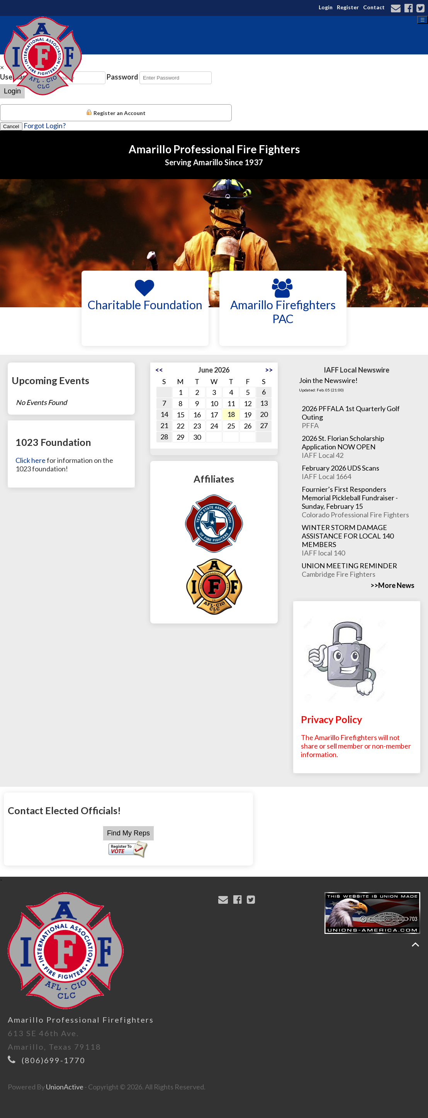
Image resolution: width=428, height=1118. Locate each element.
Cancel (11, 126)
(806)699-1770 (53, 1060)
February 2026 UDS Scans (340, 468)
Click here (30, 460)
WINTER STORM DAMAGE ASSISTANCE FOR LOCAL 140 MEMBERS (348, 536)
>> (269, 370)
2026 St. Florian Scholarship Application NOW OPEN (343, 442)
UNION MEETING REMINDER (349, 565)
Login (326, 7)
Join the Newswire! (328, 380)
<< (159, 370)
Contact (374, 7)
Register (348, 7)
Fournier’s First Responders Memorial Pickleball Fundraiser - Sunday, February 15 (350, 497)
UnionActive (64, 1086)
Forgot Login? (45, 125)
